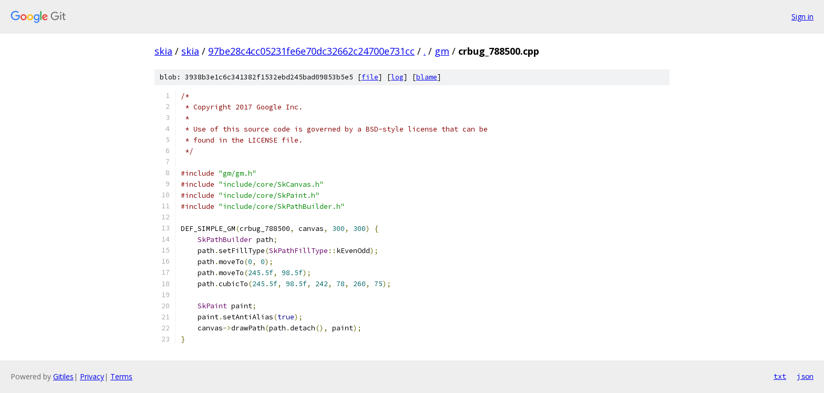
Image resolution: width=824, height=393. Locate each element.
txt (780, 376)
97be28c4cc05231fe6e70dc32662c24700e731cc (311, 51)
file (370, 77)
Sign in (802, 17)
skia (163, 51)
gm (442, 51)
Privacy (92, 376)
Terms (121, 376)
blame (426, 77)
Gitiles (63, 376)
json (805, 376)
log (397, 77)
